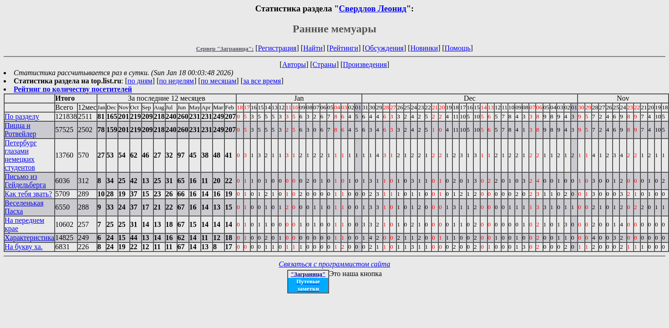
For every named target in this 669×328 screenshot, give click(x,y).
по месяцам (218, 81)
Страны (324, 64)
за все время (262, 81)
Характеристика (29, 237)
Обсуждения (384, 48)
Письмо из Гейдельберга (25, 181)
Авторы (294, 64)
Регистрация (277, 48)
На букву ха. (24, 247)
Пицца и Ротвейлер (20, 130)
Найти (313, 48)
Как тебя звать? (28, 194)
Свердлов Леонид (372, 8)
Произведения (365, 64)
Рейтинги (344, 48)
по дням (139, 81)
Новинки (424, 48)
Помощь (458, 48)
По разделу (22, 116)
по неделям (176, 81)
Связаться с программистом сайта (334, 264)
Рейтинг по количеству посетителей (73, 89)
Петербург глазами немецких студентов (21, 155)
